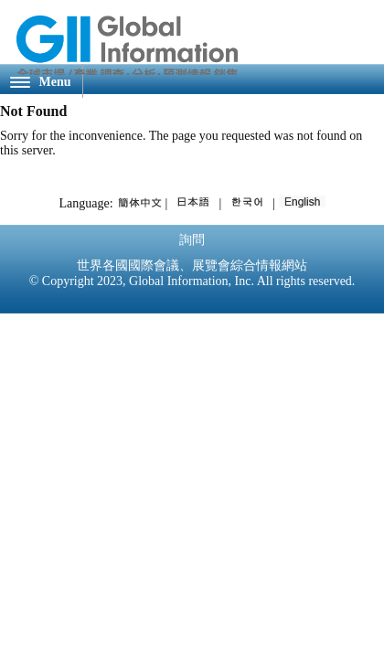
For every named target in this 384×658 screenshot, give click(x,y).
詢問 (192, 240)
